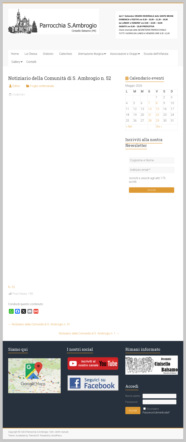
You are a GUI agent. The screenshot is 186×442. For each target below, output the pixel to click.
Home (15, 54)
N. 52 (11, 287)
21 (149, 115)
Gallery (15, 62)
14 (149, 109)
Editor (16, 86)
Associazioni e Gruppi (124, 54)
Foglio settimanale (42, 86)
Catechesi (65, 54)
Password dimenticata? (156, 412)
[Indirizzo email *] (151, 170)
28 (149, 120)
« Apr (129, 126)
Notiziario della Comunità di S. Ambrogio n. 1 (89, 333)
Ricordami (153, 408)
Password (131, 401)
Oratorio (48, 54)
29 (157, 120)
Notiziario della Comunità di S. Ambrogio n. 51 (39, 324)
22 (157, 115)
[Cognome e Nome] (151, 160)
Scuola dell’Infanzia (156, 54)
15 (157, 109)
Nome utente (132, 395)
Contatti (31, 62)
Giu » (159, 126)
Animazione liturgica (91, 54)
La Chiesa (31, 54)
